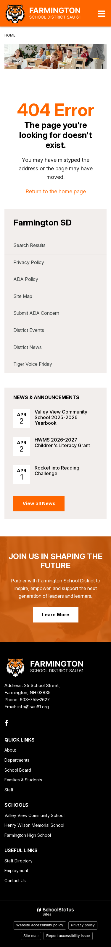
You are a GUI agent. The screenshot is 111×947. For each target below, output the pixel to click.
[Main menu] (101, 13)
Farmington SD (42, 223)
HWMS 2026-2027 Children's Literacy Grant (62, 442)
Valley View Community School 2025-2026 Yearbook (61, 417)
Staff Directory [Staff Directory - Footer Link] (18, 860)
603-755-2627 (35, 699)
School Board (17, 770)
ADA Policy (25, 279)
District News (27, 347)
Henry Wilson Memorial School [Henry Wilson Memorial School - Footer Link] (34, 825)
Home (9, 35)
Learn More (55, 614)
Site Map (22, 296)
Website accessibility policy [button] (39, 925)
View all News (38, 503)
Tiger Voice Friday (32, 364)
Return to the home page (55, 191)
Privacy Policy (28, 262)
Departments (16, 759)
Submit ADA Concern (36, 313)
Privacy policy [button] (83, 925)
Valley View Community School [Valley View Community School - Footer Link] (34, 815)
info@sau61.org (33, 706)
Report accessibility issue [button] (68, 936)
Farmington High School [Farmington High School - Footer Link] (27, 835)
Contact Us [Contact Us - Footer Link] (15, 880)
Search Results (29, 245)
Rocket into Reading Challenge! (57, 470)
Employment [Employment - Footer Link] (16, 870)
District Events (28, 330)
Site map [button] (30, 936)
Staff (8, 789)
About (10, 749)
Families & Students (23, 779)
